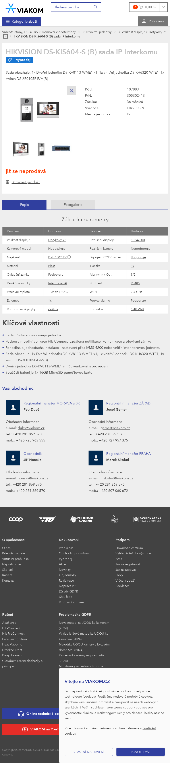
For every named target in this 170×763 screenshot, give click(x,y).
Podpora (123, 540)
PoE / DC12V (58, 257)
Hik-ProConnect (13, 633)
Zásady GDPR (68, 591)
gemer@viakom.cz (115, 428)
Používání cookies (71, 602)
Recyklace (122, 586)
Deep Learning (12, 655)
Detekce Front (12, 650)
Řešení (7, 614)
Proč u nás (66, 548)
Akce (62, 564)
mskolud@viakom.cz (116, 478)
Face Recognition (14, 639)
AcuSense (9, 622)
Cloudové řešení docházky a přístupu (22, 663)
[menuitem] (21, 21)
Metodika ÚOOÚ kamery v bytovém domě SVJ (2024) (84, 647)
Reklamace (66, 580)
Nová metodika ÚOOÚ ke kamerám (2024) (84, 625)
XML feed (65, 596)
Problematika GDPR (75, 614)
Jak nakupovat (126, 569)
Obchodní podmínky (74, 553)
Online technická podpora (43, 714)
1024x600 (138, 240)
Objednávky (67, 575)
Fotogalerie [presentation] (73, 204)
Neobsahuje (57, 248)
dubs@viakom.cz (31, 428)
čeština (53, 309)
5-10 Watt (137, 309)
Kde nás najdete (13, 553)
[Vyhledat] (95, 7)
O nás (6, 548)
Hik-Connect (11, 628)
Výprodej (65, 559)
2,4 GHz (136, 292)
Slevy (119, 575)
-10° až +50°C (58, 292)
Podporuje (138, 257)
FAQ (119, 559)
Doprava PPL (68, 586)
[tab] (24, 205)
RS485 (135, 283)
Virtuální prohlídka (15, 559)
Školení (7, 569)
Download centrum (129, 548)
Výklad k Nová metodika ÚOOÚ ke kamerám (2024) (83, 636)
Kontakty (8, 580)
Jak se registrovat (128, 564)
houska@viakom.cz (33, 478)
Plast (51, 266)
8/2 (133, 274)
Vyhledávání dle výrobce (133, 553)
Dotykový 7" (57, 240)
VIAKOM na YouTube (43, 729)
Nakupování (69, 540)
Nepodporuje (141, 248)
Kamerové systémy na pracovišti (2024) (81, 658)
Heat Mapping (12, 644)
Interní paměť (57, 283)
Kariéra (7, 575)
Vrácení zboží (125, 580)
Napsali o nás (11, 564)
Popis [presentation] (24, 204)
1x (132, 266)
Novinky (65, 569)
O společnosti (13, 540)
